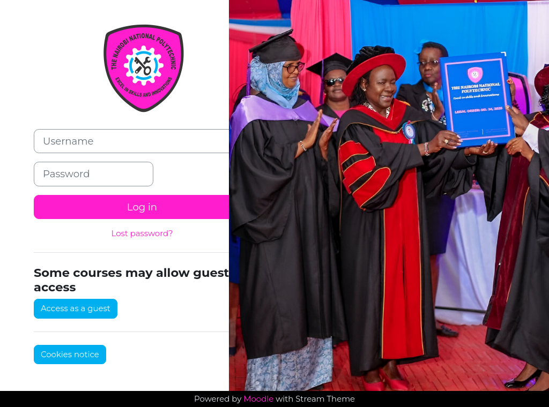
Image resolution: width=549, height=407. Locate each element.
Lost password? (142, 233)
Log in (142, 207)
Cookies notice (70, 354)
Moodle (258, 399)
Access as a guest (75, 308)
